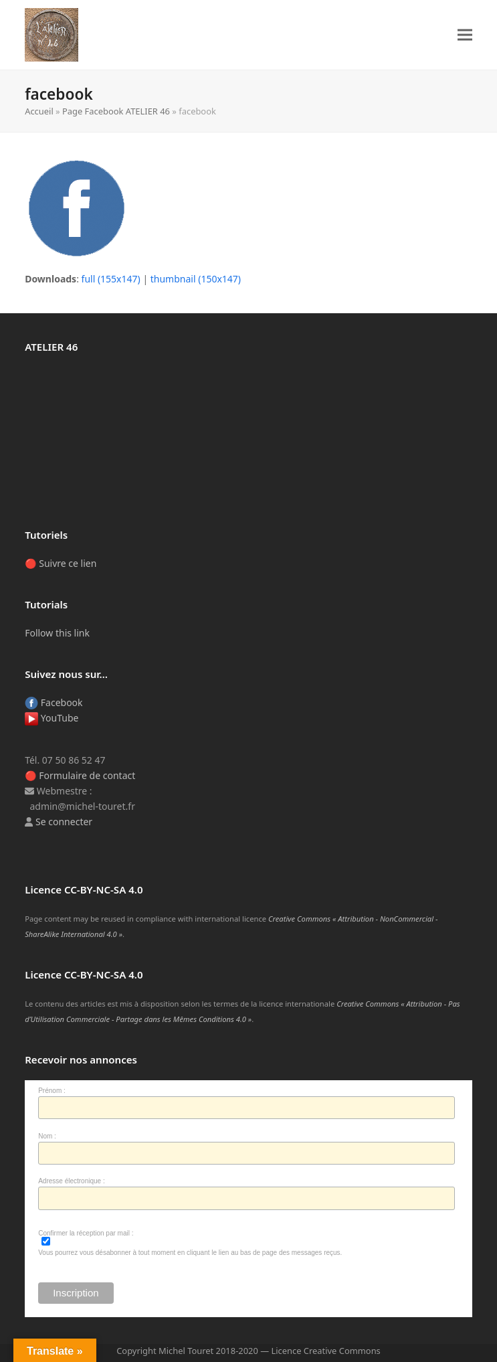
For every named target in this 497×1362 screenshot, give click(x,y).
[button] (465, 35)
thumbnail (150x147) (196, 278)
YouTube (51, 717)
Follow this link (57, 632)
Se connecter (63, 821)
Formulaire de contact (87, 775)
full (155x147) (111, 278)
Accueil (39, 111)
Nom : (47, 1136)
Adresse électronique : (71, 1181)
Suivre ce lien (67, 563)
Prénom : (52, 1090)
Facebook (53, 702)
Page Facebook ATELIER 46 (116, 111)
